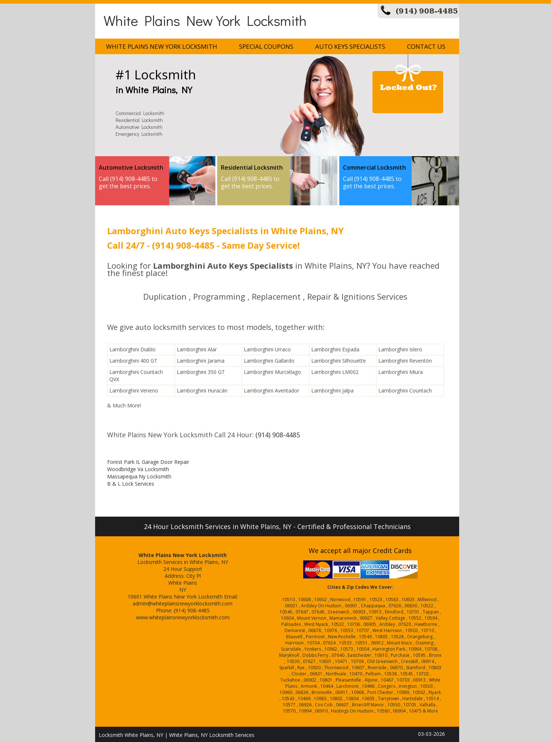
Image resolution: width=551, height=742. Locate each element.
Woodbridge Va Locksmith (138, 469)
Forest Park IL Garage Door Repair (148, 461)
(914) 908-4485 (427, 11)
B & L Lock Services (130, 483)
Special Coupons (266, 46)
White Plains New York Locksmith (204, 20)
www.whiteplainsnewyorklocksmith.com (183, 617)
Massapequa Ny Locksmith (139, 476)
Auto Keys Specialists (350, 46)
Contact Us (426, 46)
